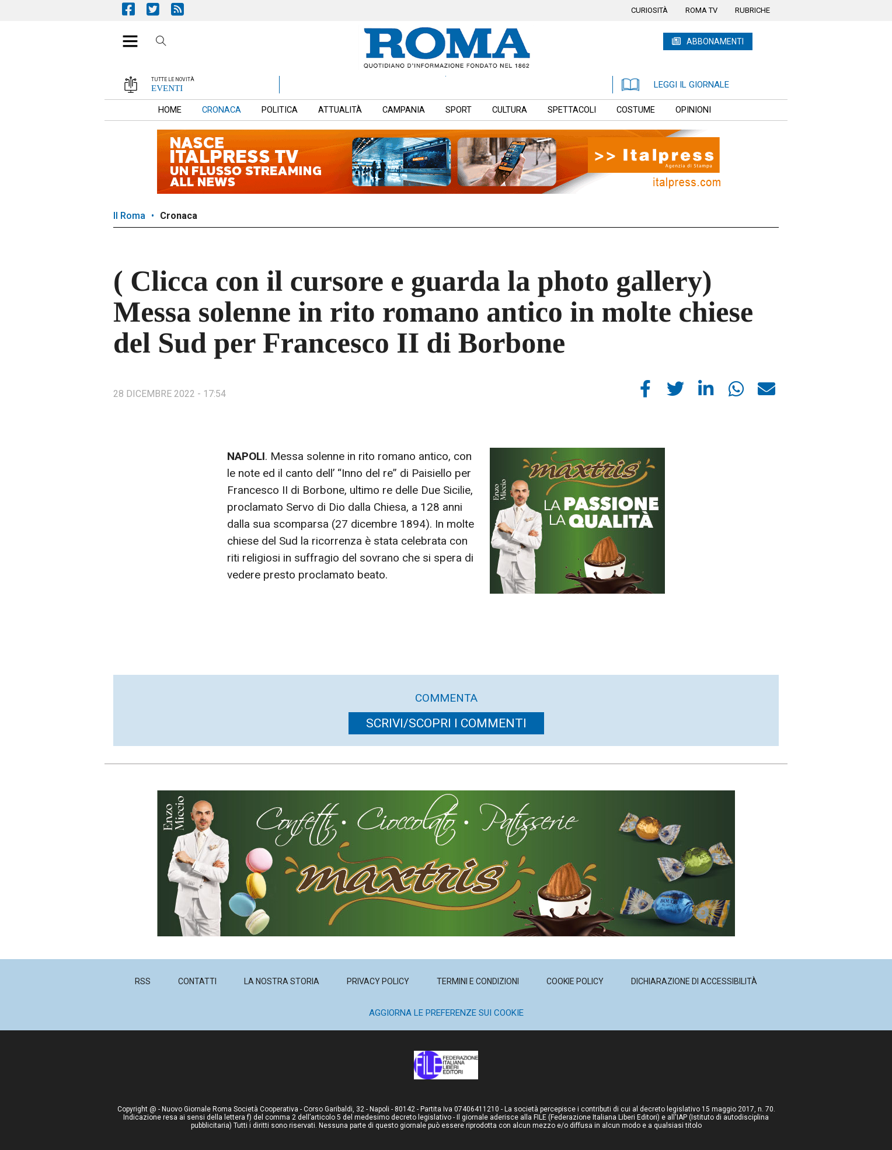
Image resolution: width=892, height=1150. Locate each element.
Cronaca (178, 215)
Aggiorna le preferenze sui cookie (446, 1013)
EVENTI (167, 88)
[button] (125, 35)
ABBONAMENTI (715, 41)
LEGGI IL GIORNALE (675, 84)
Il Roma (129, 215)
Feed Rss (183, 9)
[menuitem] (649, 10)
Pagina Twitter (159, 9)
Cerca (161, 42)
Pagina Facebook (134, 9)
